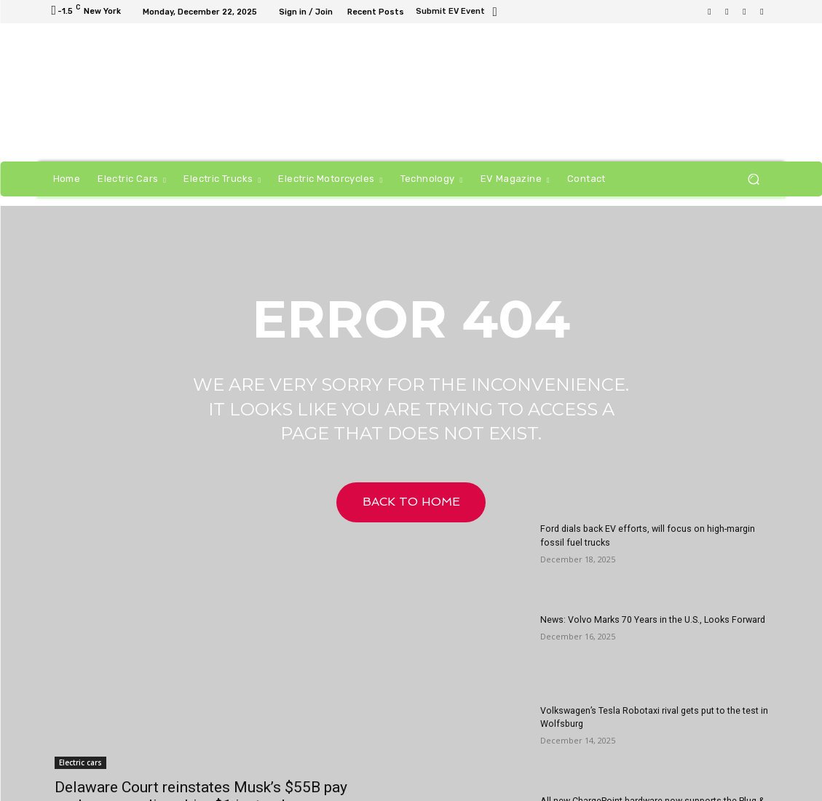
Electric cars (80, 762)
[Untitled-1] (499, 94)
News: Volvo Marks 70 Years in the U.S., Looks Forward (649, 620)
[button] (754, 179)
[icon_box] (458, 12)
